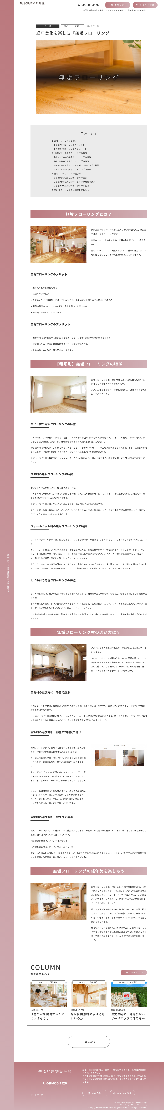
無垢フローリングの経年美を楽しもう (70, 189)
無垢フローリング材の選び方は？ (68, 173)
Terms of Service (137, 1105)
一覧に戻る (89, 1042)
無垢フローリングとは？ (64, 140)
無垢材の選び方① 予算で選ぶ (70, 177)
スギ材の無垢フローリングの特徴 (71, 161)
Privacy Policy (124, 1105)
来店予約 (117, 5)
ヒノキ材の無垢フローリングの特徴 (72, 169)
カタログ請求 (145, 5)
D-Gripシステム (141, 1107)
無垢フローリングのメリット (69, 144)
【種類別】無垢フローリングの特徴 (69, 153)
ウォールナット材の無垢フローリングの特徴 (76, 165)
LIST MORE (131, 972)
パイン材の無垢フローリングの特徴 (72, 157)
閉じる (93, 134)
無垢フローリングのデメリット (70, 148)
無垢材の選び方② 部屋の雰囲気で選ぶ (74, 181)
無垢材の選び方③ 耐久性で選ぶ (71, 185)
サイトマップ (36, 1094)
